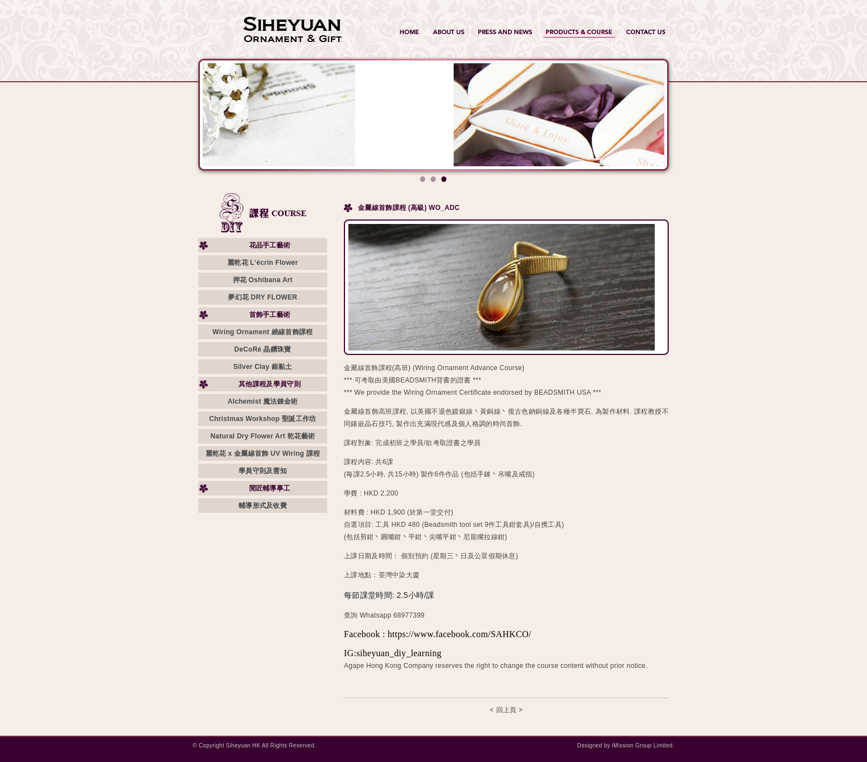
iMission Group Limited (642, 745)
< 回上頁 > (506, 710)
